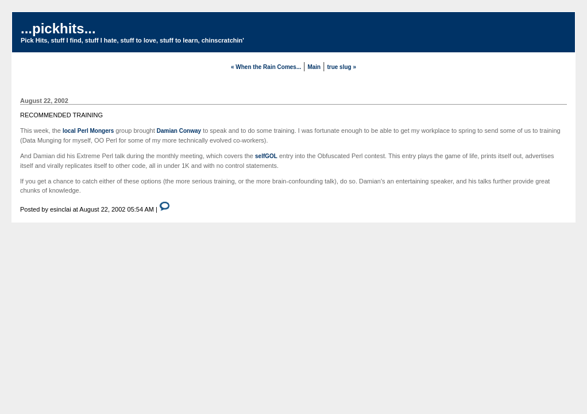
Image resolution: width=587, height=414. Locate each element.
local (69, 131)
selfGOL (266, 156)
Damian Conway (179, 131)
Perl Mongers (96, 131)
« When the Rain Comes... (266, 67)
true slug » (341, 67)
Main (313, 67)
